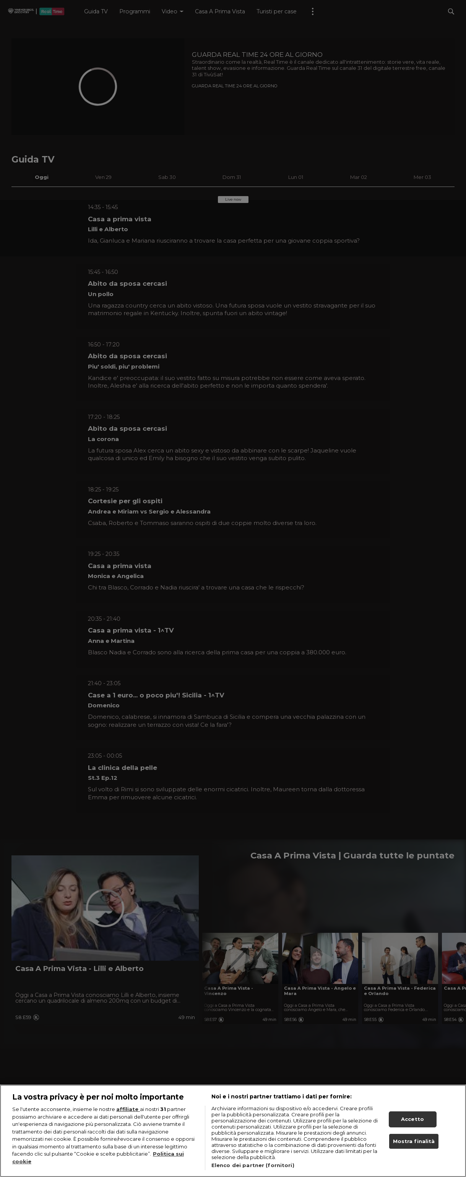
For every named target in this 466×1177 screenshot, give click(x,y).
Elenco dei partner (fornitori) (252, 1173)
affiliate (128, 1117)
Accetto (412, 1127)
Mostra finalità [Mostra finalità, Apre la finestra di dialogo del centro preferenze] (414, 1148)
